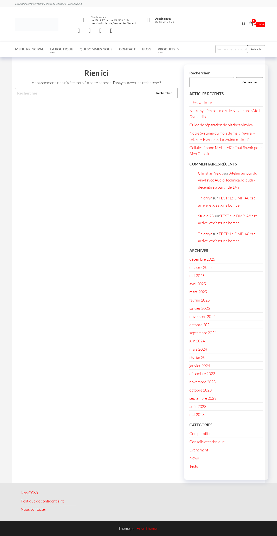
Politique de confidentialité (42, 501)
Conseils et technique (207, 441)
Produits (166, 50)
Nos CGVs (29, 492)
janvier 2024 (199, 365)
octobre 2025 (200, 267)
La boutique (61, 50)
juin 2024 (197, 341)
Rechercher (199, 73)
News (194, 458)
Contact (127, 49)
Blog (146, 49)
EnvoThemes (148, 528)
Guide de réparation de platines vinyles (221, 124)
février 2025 (199, 300)
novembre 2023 (202, 381)
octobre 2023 (200, 390)
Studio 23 (206, 215)
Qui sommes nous (96, 49)
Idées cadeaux (201, 102)
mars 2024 (198, 349)
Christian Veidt (210, 173)
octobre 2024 (200, 324)
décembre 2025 (202, 259)
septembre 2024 (202, 332)
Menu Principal (29, 49)
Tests (193, 466)
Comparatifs (199, 433)
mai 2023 (197, 414)
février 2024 (199, 357)
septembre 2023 (202, 398)
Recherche (256, 49)
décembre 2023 (202, 373)
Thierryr (205, 198)
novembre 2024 (202, 316)
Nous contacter (33, 509)
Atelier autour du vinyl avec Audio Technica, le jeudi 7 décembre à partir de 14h (227, 180)
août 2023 (197, 406)
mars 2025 (198, 291)
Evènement (198, 450)
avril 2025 (197, 283)
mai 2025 (197, 275)
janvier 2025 (199, 308)
